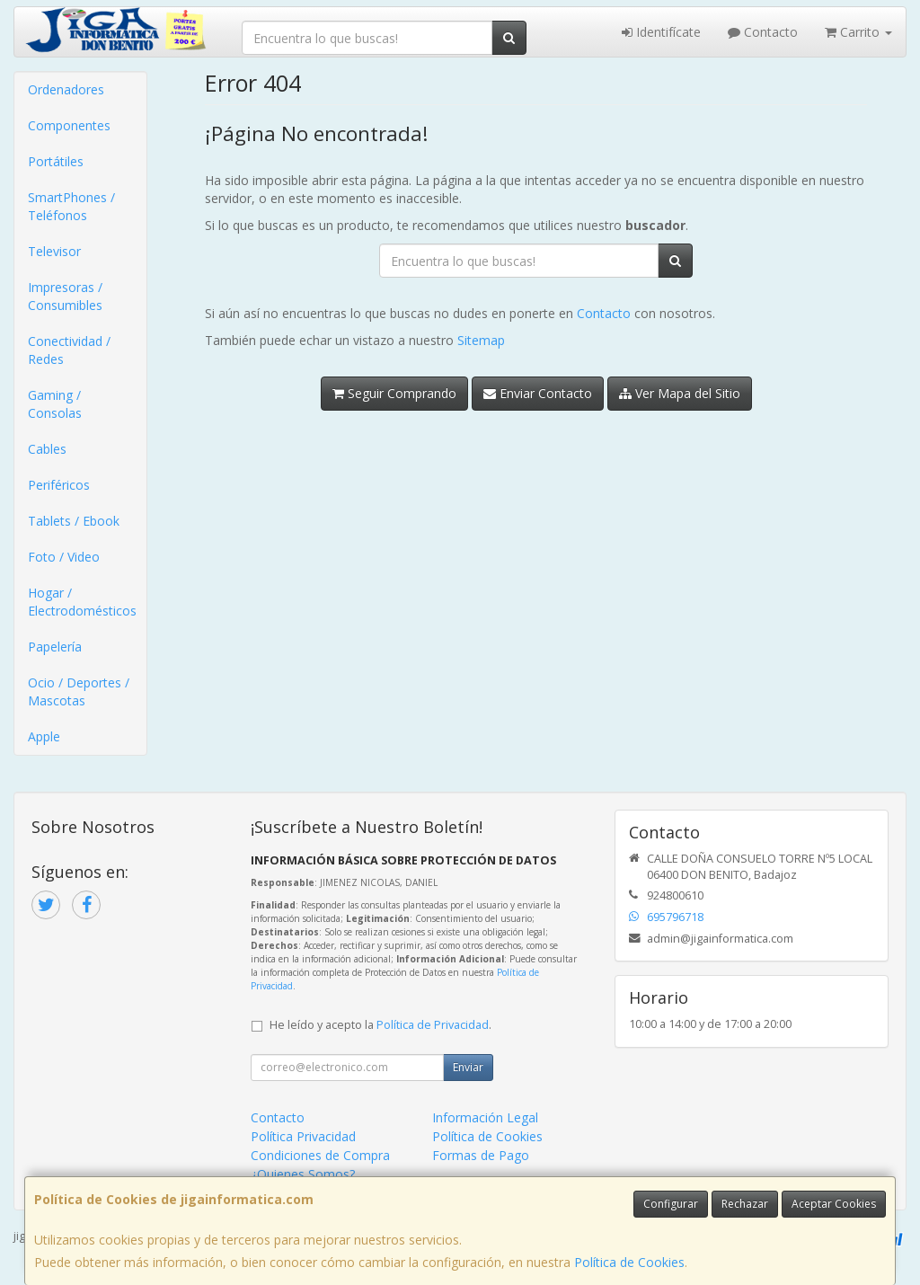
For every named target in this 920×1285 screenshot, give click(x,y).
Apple (44, 736)
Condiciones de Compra (320, 1155)
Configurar (670, 1203)
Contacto (763, 31)
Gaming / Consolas (55, 403)
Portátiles (56, 161)
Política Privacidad (303, 1136)
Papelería (55, 646)
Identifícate (661, 31)
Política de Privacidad (432, 1024)
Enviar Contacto (537, 393)
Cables (47, 448)
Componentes (69, 125)
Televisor (54, 251)
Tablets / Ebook (73, 520)
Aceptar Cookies (834, 1203)
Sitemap (481, 340)
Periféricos (59, 484)
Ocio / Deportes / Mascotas (78, 691)
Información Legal (485, 1117)
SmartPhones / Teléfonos (71, 206)
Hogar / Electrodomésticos (82, 601)
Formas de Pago (480, 1155)
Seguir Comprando (394, 393)
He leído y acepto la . (380, 1024)
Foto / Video (64, 556)
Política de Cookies (629, 1262)
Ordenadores (66, 89)
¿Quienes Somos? (303, 1174)
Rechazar (744, 1203)
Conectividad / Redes (69, 350)
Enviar (468, 1067)
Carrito (858, 31)
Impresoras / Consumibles (65, 296)
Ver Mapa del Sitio (679, 393)
